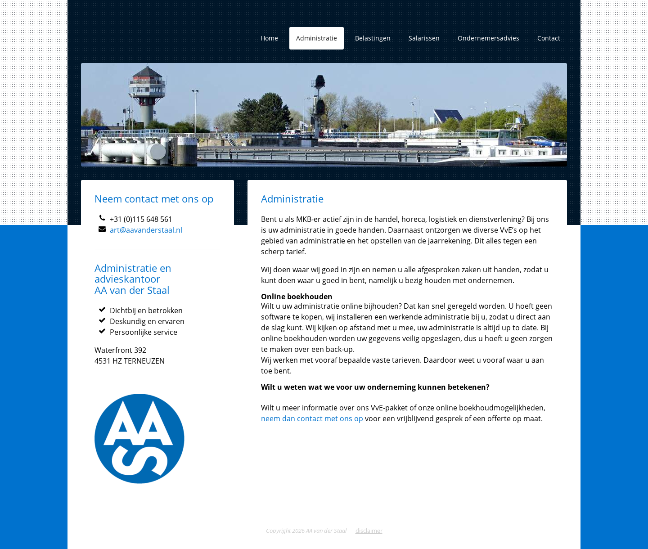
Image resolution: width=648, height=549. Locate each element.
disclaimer (369, 530)
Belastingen (373, 38)
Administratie (316, 38)
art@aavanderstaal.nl (146, 230)
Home (269, 38)
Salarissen (424, 38)
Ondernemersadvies (488, 38)
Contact (548, 38)
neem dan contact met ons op (313, 418)
